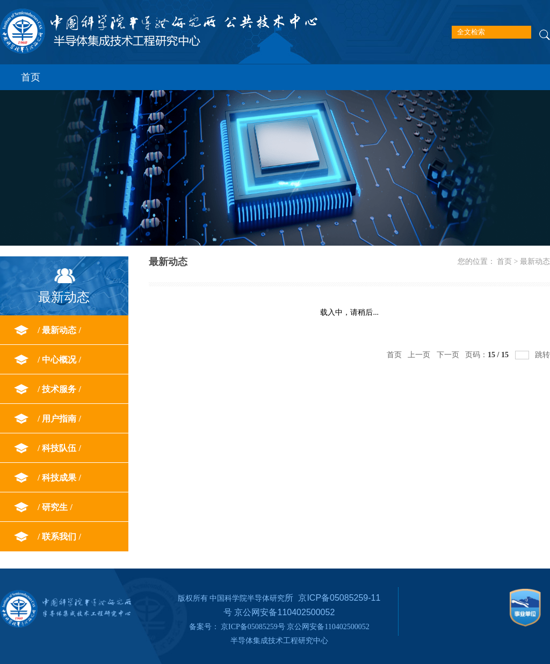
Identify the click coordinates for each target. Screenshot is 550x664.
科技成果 (59, 477)
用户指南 (59, 418)
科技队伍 (59, 448)
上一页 (419, 355)
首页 (30, 77)
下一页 (448, 355)
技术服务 (59, 389)
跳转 (542, 355)
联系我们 (59, 536)
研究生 (55, 507)
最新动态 (59, 330)
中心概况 (59, 359)
